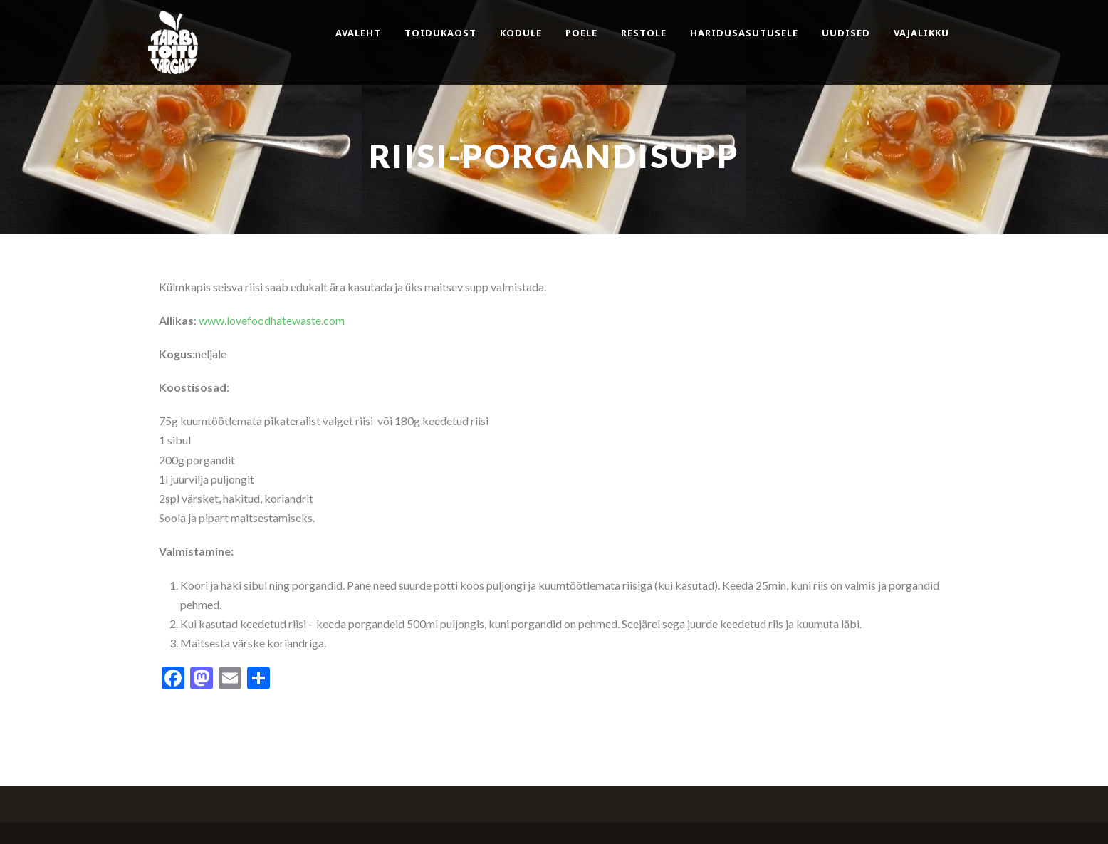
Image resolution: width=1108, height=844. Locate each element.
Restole (644, 32)
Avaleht (358, 32)
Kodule (521, 32)
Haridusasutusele (744, 32)
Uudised (846, 32)
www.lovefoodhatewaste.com (272, 320)
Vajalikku (921, 32)
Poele (581, 32)
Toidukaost (440, 32)
